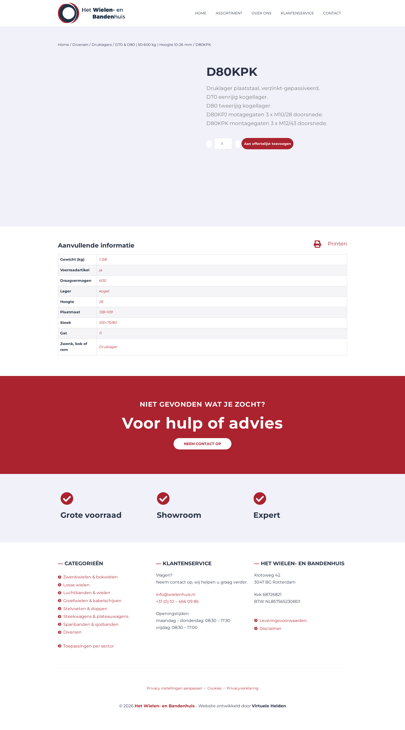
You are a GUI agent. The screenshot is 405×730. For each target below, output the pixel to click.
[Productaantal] (223, 143)
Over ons (261, 13)
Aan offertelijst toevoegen (272, 143)
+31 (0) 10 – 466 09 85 (177, 601)
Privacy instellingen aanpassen (174, 688)
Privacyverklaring (243, 688)
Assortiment (229, 13)
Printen (337, 244)
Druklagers (102, 44)
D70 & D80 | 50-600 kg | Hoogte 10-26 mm (153, 44)
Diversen (80, 44)
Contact (332, 13)
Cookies (214, 688)
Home (200, 13)
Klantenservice (297, 13)
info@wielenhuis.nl (175, 594)
